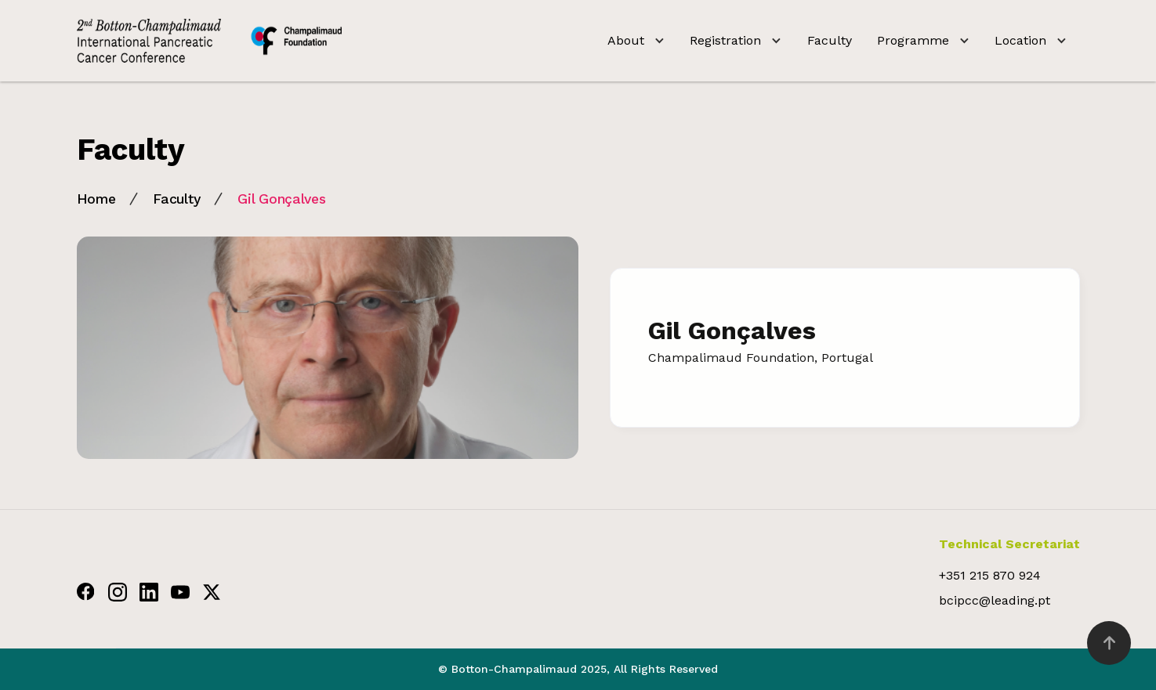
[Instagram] (117, 591)
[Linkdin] (149, 591)
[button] (636, 41)
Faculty (829, 40)
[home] (209, 41)
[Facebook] (86, 591)
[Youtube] (180, 591)
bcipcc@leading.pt (994, 600)
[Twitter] (211, 591)
